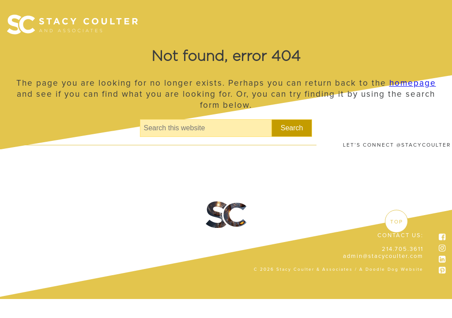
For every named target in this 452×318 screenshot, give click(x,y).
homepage (412, 83)
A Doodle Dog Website (391, 269)
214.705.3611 (402, 249)
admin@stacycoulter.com (383, 256)
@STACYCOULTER (423, 145)
